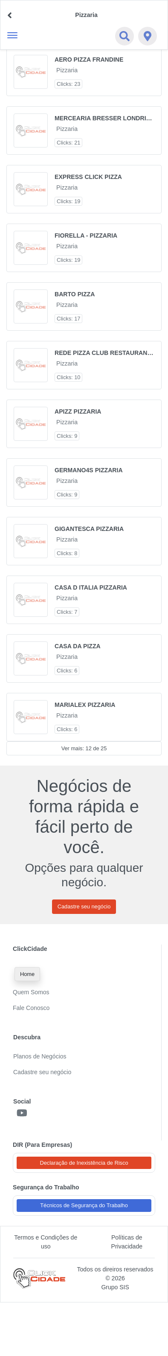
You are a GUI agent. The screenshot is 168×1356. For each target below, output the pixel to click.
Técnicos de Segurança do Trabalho (84, 1205)
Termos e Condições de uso (45, 1242)
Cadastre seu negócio (84, 906)
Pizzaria (67, 70)
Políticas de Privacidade (127, 1242)
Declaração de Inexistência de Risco (84, 1163)
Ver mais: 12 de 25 (84, 748)
